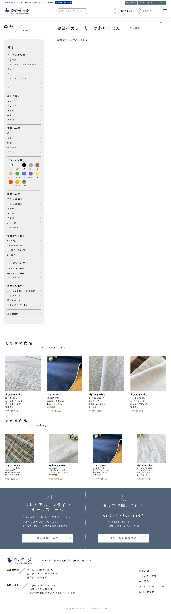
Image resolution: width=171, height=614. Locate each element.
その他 (10, 120)
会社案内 (144, 581)
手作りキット (14, 300)
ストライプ (13, 111)
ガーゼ (10, 209)
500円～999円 (14, 246)
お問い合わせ (146, 592)
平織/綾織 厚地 (15, 199)
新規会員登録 (131, 3)
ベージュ (10, 177)
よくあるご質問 (148, 576)
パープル (30, 177)
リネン (10, 138)
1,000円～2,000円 (17, 250)
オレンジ (17, 185)
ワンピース (13, 69)
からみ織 (11, 223)
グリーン (17, 177)
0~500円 (11, 241)
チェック (11, 106)
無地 (9, 101)
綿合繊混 (11, 147)
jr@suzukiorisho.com (43, 585)
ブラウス (11, 60)
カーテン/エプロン (16, 79)
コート (10, 74)
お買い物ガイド (148, 571)
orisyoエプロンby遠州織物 (21, 291)
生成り (17, 169)
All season (13, 278)
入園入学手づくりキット (19, 305)
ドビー (10, 213)
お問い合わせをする (123, 538)
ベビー (10, 88)
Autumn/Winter (15, 273)
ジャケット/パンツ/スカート (21, 64)
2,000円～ (12, 255)
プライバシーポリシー (151, 586)
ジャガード (13, 227)
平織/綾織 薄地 (15, 204)
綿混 (9, 143)
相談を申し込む (48, 538)
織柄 (9, 115)
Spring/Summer (15, 268)
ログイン (161, 3)
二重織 (10, 218)
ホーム (163, 22)
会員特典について (62, 3)
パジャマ (11, 83)
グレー (31, 169)
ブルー (24, 177)
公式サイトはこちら (146, 3)
